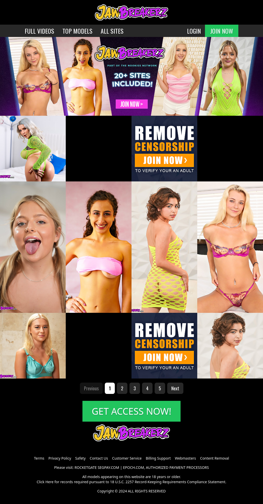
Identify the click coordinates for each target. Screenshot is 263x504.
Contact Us (99, 458)
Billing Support (158, 458)
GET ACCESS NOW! (131, 411)
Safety (80, 458)
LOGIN (194, 31)
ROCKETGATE (85, 467)
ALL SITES (112, 31)
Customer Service (127, 458)
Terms (39, 458)
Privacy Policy (59, 458)
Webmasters (185, 458)
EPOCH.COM (133, 467)
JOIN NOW (221, 30)
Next (175, 388)
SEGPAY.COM (108, 467)
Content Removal (214, 458)
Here (49, 481)
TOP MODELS (77, 31)
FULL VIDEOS (39, 31)
